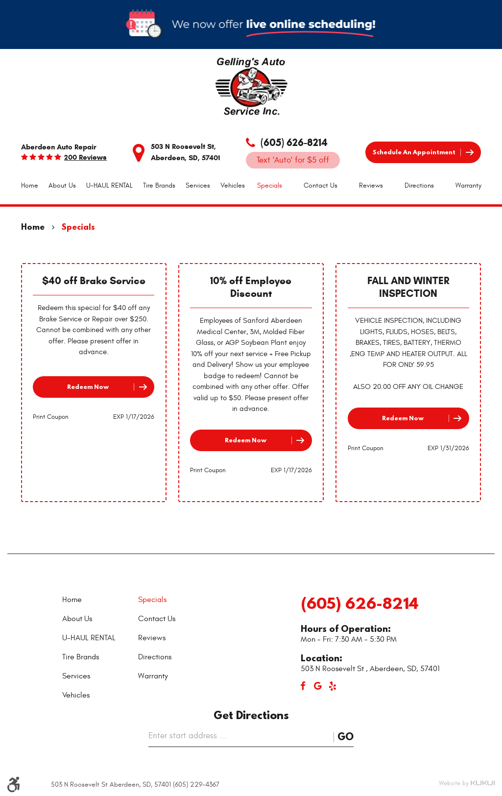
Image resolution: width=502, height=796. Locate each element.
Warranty (468, 185)
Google (318, 686)
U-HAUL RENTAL (109, 185)
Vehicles (232, 185)
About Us (62, 185)
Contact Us (320, 185)
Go (345, 736)
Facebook (303, 686)
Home (29, 185)
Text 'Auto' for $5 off (293, 160)
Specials (269, 185)
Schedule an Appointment (414, 152)
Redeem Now (88, 387)
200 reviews (85, 157)
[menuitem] (29, 185)
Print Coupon (51, 417)
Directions (419, 185)
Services (198, 185)
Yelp (332, 686)
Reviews (371, 185)
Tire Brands (159, 185)
